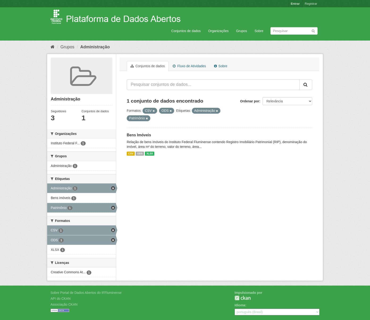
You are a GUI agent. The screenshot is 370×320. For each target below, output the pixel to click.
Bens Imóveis (139, 135)
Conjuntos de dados (186, 31)
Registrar (311, 3)
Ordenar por (249, 101)
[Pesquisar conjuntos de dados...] (213, 84)
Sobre (259, 31)
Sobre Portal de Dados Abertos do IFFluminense (86, 293)
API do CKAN (60, 298)
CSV (130, 153)
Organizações (218, 31)
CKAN (243, 297)
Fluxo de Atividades (189, 66)
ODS (140, 153)
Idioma (240, 305)
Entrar (295, 3)
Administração (95, 47)
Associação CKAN (63, 304)
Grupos (241, 31)
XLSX (150, 153)
